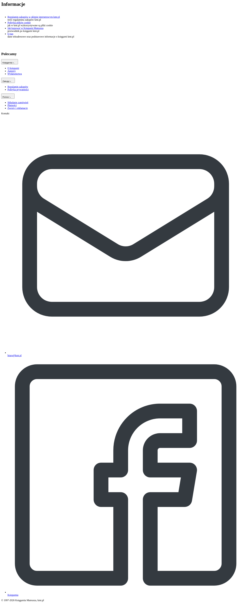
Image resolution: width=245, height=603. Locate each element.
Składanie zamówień (18, 102)
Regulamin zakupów (18, 86)
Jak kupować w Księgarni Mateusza (25, 28)
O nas (10, 33)
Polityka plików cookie (19, 22)
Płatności (12, 105)
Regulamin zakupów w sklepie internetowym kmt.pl (34, 17)
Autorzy (12, 71)
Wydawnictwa (15, 73)
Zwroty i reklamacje (18, 108)
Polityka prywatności (18, 89)
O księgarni (13, 68)
